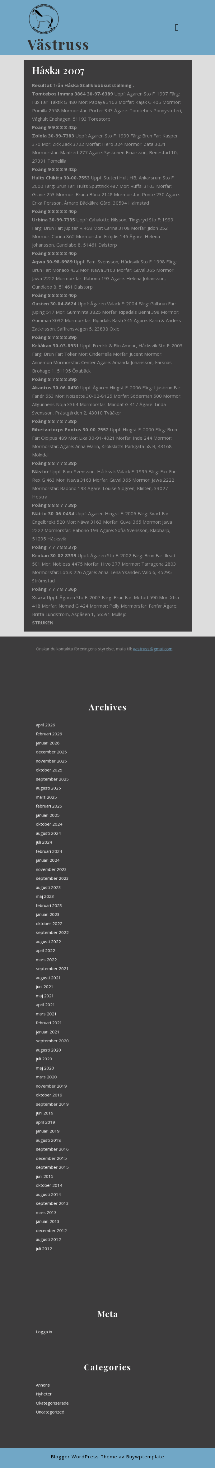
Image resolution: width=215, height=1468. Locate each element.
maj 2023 (84, 948)
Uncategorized (86, 1399)
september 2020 (87, 1003)
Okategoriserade (87, 1396)
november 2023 (86, 938)
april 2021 (84, 989)
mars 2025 (84, 911)
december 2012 (86, 1074)
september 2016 (87, 1043)
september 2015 (87, 1050)
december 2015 (86, 1047)
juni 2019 (84, 1030)
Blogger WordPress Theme (84, 1456)
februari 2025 (86, 915)
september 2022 (87, 962)
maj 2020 (84, 1013)
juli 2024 (83, 928)
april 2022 (84, 969)
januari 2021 (85, 999)
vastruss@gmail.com (124, 649)
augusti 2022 (85, 965)
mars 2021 (84, 993)
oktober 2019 (86, 1023)
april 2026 (84, 884)
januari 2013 (85, 1070)
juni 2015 (84, 1054)
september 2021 (87, 976)
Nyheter (83, 1392)
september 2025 (87, 904)
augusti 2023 (85, 945)
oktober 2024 (86, 921)
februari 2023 (86, 952)
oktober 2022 (86, 959)
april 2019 (84, 1033)
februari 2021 (86, 996)
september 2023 (87, 942)
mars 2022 (84, 972)
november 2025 (86, 898)
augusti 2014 (85, 1060)
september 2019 (87, 1027)
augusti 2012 (85, 1077)
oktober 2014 (86, 1057)
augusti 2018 (85, 1040)
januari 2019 (85, 1036)
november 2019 (86, 1020)
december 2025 (86, 894)
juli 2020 (83, 1009)
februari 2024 (86, 932)
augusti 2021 (85, 979)
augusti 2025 (85, 908)
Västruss (58, 44)
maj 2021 (84, 986)
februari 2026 (86, 888)
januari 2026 (85, 891)
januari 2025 (85, 918)
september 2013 (87, 1064)
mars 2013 (84, 1067)
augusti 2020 (85, 1006)
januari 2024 (85, 935)
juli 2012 (83, 1081)
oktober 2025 (86, 901)
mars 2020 (84, 1016)
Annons (83, 1389)
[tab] (178, 27)
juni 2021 (84, 982)
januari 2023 (85, 955)
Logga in (83, 1327)
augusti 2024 (85, 925)
